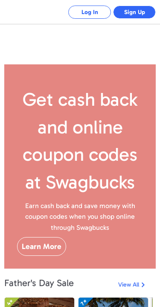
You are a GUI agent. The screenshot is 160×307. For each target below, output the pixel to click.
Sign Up (134, 12)
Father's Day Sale (39, 283)
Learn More (41, 246)
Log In (89, 12)
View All (128, 284)
